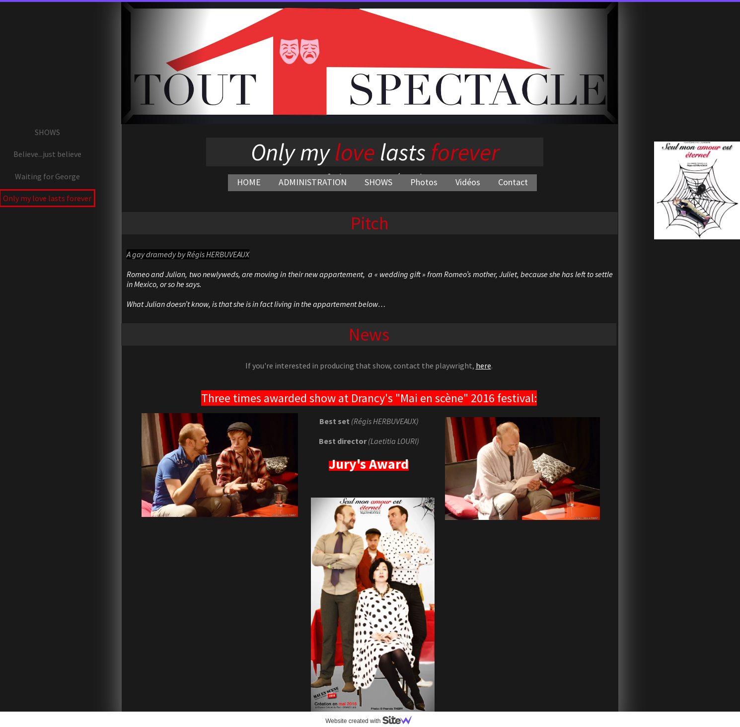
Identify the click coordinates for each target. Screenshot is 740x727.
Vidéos (467, 182)
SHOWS (378, 182)
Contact (513, 182)
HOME (249, 182)
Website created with (372, 721)
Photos (424, 182)
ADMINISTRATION (313, 182)
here (483, 365)
